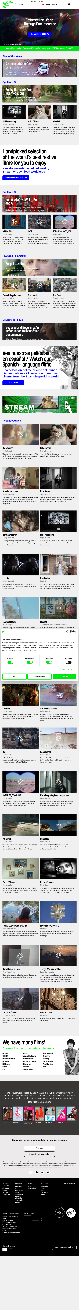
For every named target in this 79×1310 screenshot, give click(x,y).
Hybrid (4, 1123)
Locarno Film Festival (29, 1109)
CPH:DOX (5, 1109)
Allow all (64, 676)
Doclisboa (5, 1115)
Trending (46, 1112)
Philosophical (27, 1117)
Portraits (26, 1120)
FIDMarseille (48, 1175)
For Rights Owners (45, 1246)
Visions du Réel (48, 1115)
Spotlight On (9, 90)
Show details (68, 670)
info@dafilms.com (14, 1286)
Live (42, 4)
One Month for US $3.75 (39, 34)
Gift (42, 1243)
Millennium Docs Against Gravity (28, 1176)
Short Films (46, 1109)
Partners (5, 1243)
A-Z (29, 1239)
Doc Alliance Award (8, 1112)
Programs (55, 4)
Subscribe (45, 1239)
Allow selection (39, 676)
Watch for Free (48, 1117)
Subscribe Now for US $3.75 (17, 195)
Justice (25, 1107)
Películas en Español (29, 1115)
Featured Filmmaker (14, 282)
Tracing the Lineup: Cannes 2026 (11, 44)
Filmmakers (32, 1241)
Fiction (4, 1120)
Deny (14, 676)
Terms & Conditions (6, 1246)
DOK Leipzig (6, 1117)
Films (48, 4)
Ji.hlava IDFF (59, 1175)
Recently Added (11, 473)
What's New (17, 1247)
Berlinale (5, 1107)
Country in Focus (12, 355)
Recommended (48, 1107)
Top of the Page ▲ (70, 1237)
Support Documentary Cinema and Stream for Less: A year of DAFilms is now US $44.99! (39, 48)
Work (44, 1120)
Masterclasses (28, 1112)
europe (41, 1)
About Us (5, 1241)
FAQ (42, 1241)
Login (63, 4)
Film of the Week (12, 56)
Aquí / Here (13, 427)
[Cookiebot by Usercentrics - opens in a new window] (68, 631)
